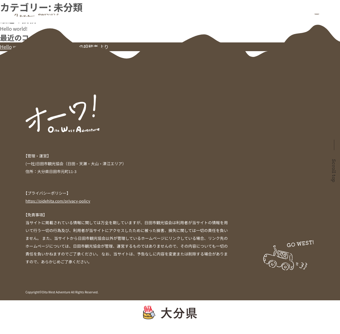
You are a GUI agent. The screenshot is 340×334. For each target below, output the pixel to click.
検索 (5, 3)
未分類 (7, 87)
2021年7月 (11, 70)
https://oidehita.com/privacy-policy (58, 201)
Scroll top (334, 170)
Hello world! (13, 28)
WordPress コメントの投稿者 (66, 46)
